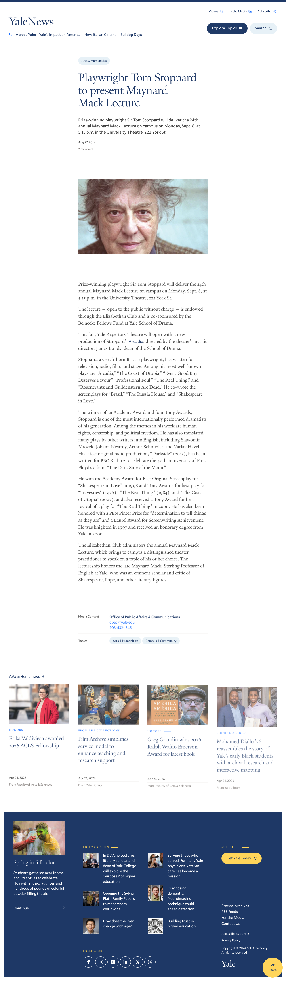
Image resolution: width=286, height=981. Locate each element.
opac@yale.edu (122, 627)
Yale (228, 965)
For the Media (232, 917)
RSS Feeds (229, 911)
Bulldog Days (131, 34)
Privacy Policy (230, 940)
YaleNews (31, 22)
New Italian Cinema (100, 34)
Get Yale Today (242, 857)
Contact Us (230, 923)
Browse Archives (235, 905)
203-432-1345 (120, 633)
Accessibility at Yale (235, 933)
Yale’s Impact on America (59, 34)
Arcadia (135, 345)
